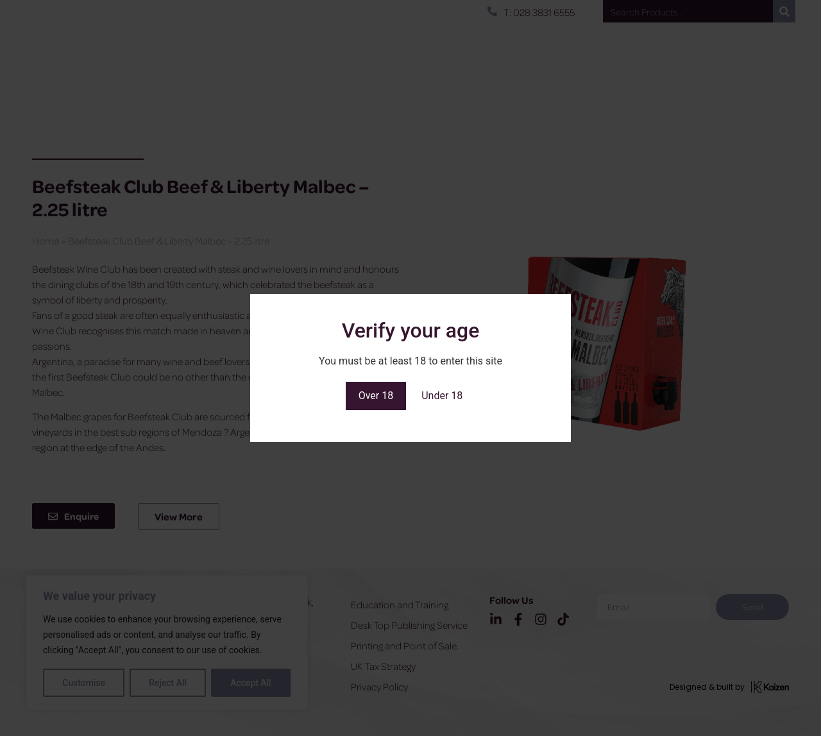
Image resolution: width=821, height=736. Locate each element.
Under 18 (441, 395)
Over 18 (376, 395)
